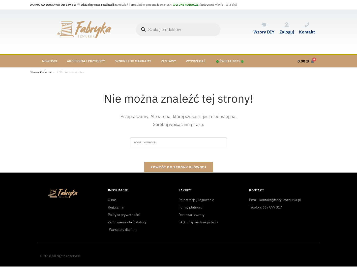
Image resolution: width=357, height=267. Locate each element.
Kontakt (307, 32)
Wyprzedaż (196, 61)
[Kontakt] (307, 24)
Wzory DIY (263, 32)
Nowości (49, 61)
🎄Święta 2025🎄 (229, 61)
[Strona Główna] (40, 72)
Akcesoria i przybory (86, 61)
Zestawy (168, 61)
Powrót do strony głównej (178, 167)
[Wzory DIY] (264, 24)
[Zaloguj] (286, 24)
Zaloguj (286, 32)
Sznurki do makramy (133, 61)
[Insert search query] (178, 142)
